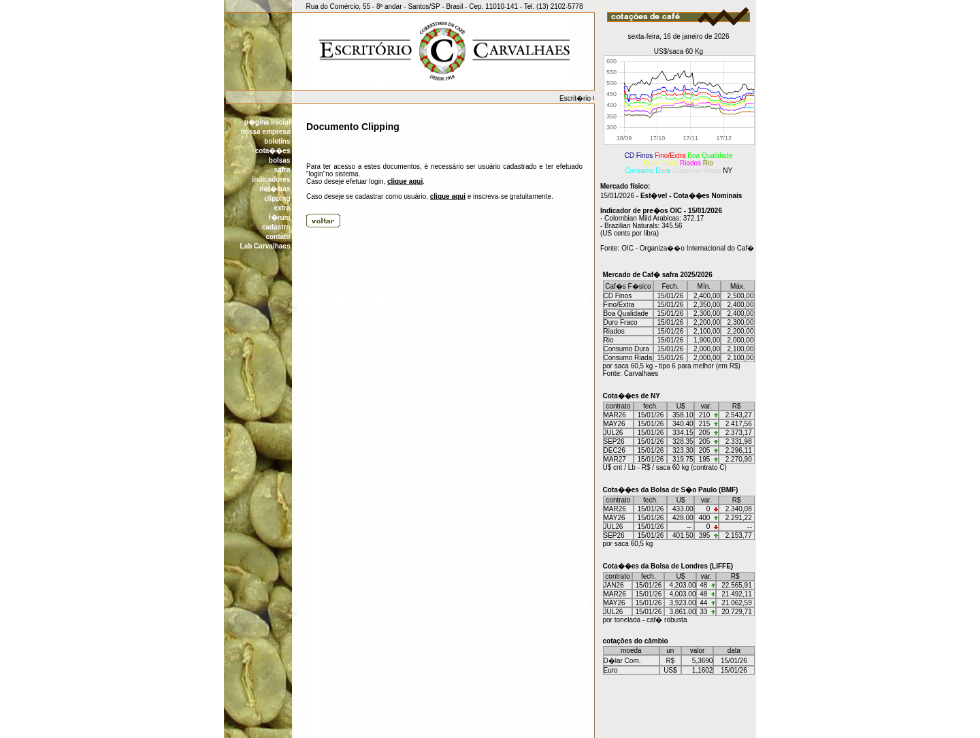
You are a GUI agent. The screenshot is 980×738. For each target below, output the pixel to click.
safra (282, 170)
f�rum (279, 217)
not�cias (274, 189)
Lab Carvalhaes (265, 246)
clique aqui (405, 181)
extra (282, 208)
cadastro (276, 227)
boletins (277, 141)
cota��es (273, 151)
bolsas (280, 160)
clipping (277, 198)
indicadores (271, 179)
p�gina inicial (267, 122)
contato (277, 236)
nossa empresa (266, 131)
